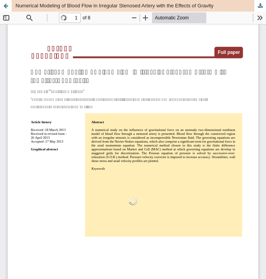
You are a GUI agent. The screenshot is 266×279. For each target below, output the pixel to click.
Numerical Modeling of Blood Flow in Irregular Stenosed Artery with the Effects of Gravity (115, 6)
